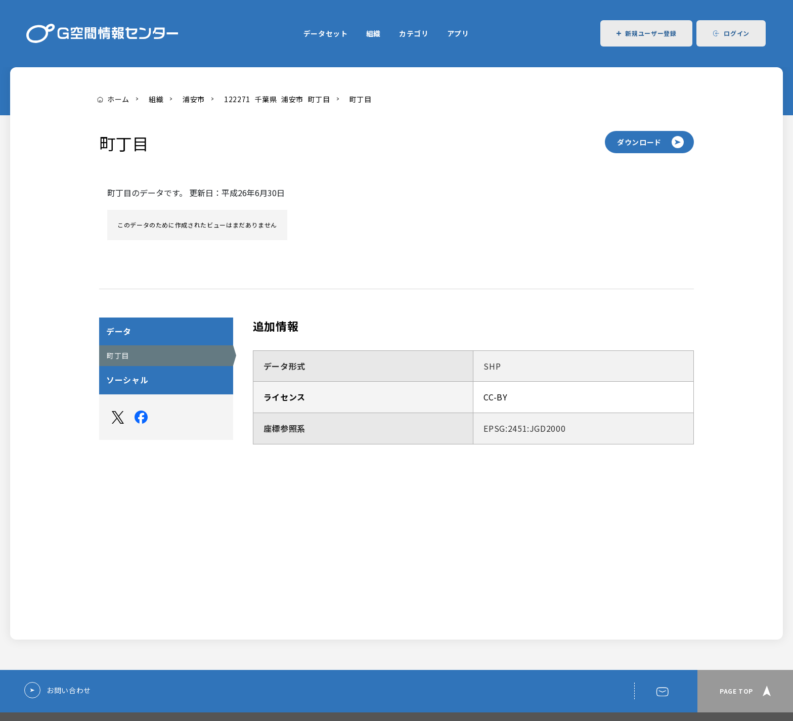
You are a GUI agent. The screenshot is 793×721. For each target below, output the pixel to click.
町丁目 (360, 99)
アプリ (458, 33)
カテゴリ (414, 33)
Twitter (117, 417)
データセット (325, 33)
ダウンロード (639, 142)
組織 (373, 33)
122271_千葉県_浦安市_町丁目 (277, 99)
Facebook (141, 417)
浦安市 (194, 99)
